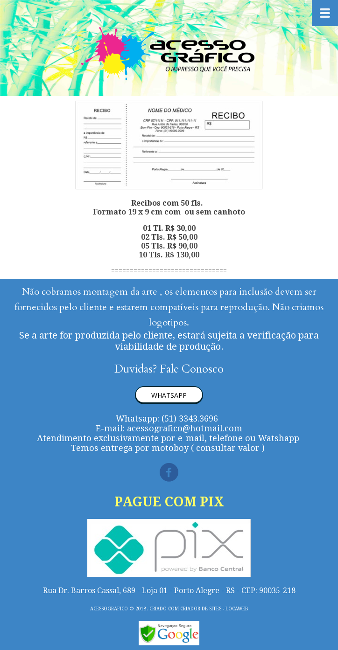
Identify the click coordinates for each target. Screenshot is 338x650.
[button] (169, 395)
